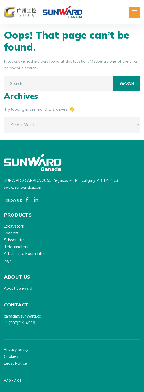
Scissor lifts (14, 239)
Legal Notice (15, 363)
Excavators (14, 226)
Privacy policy (16, 349)
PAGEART (13, 380)
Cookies (11, 356)
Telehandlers (16, 246)
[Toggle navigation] (134, 12)
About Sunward (18, 288)
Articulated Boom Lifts (24, 253)
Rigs (8, 260)
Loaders (11, 232)
